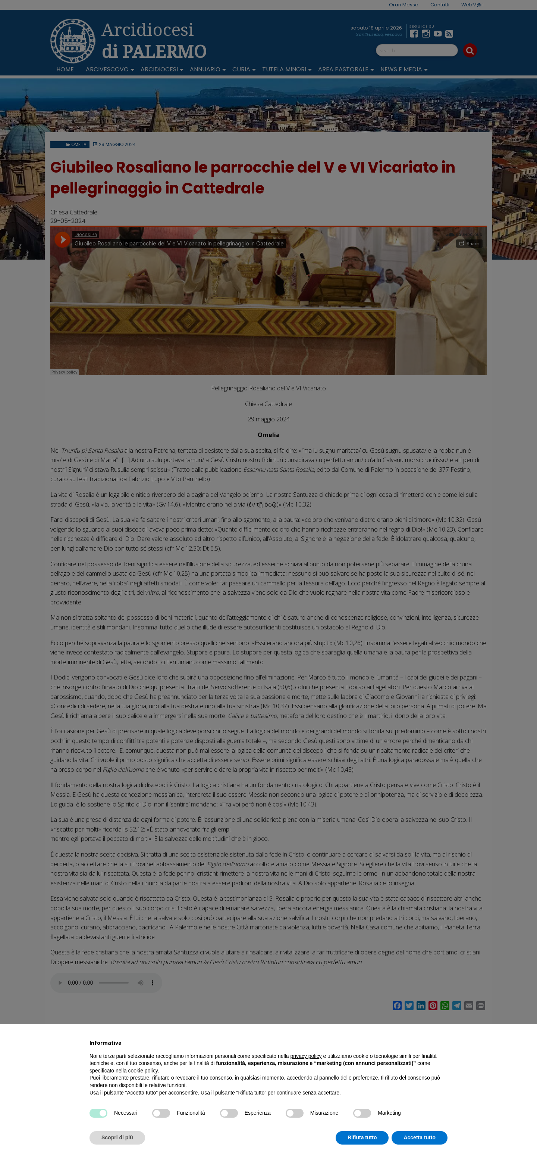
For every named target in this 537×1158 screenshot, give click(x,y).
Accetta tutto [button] (419, 1137)
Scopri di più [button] (117, 1137)
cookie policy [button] (143, 1071)
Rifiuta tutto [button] (362, 1137)
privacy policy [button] (306, 1056)
